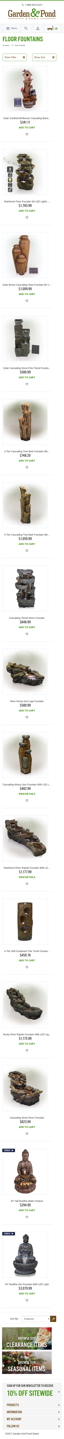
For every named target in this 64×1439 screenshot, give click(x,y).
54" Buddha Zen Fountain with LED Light (27, 1284)
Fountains (6, 45)
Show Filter (10, 57)
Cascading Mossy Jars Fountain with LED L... (27, 784)
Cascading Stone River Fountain (27, 1117)
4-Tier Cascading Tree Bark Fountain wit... (26, 451)
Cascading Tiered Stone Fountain (27, 618)
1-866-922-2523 (33, 4)
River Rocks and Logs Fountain (27, 701)
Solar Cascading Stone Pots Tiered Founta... (27, 368)
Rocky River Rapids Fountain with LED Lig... (27, 1034)
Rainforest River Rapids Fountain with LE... (27, 867)
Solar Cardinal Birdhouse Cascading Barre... (26, 118)
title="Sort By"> (35, 1319)
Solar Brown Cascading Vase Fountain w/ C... (26, 284)
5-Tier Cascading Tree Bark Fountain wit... (26, 534)
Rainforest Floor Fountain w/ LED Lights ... (27, 201)
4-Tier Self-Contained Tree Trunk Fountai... (27, 951)
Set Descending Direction (53, 1319)
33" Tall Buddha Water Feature (27, 1201)
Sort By (14, 1318)
